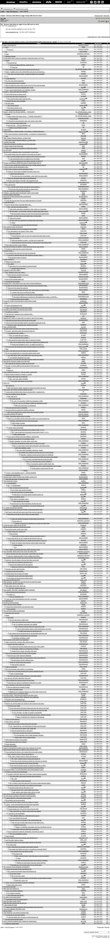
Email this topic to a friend (22, 9)
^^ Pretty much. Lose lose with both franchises (24, 225)
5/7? (7, 47)
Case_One (83, 701)
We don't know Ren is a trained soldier (23, 492)
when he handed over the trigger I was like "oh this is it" (27, 161)
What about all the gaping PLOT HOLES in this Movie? (19, 701)
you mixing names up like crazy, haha (16, 529)
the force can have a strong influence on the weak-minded (24, 676)
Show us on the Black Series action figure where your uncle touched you (28, 418)
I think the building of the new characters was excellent (21, 229)
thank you (10, 370)
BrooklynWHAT (83, 85)
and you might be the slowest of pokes (19, 687)
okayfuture (37, 2)
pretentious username (83, 54)
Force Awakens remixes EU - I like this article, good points (20, 372)
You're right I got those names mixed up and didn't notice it (28, 536)
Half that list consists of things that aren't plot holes (22, 724)
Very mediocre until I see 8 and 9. (13, 227)
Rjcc (2, 19)
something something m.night (21, 638)
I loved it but (7, 129)
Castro (83, 60)
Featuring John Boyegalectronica (15, 699)
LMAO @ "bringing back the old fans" (20, 662)
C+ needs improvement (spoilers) (13, 507)
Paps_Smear (83, 233)
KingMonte (83, 191)
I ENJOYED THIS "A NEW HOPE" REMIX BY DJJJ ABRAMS (21, 697)
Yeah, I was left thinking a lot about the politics (19, 308)
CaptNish (83, 103)
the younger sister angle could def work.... (20, 99)
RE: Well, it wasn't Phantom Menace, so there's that (20, 140)
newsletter (80, 2)
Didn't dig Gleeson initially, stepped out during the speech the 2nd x (27, 388)
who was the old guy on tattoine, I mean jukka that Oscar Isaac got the (24, 247)
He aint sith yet (12, 63)
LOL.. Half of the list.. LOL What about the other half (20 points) (28, 726)
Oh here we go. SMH (14, 706)
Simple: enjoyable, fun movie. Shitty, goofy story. (23, 441)
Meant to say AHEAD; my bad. (18, 128)
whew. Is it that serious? (12, 719)
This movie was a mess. (10, 481)
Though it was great (9, 142)
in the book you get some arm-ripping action (20, 576)
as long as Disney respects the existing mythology (20, 410)
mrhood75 (82, 105)
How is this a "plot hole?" (13, 721)
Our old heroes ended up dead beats (14, 611)
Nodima (83, 407)
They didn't (11, 264)
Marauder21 (83, 307)
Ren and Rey (14, 534)
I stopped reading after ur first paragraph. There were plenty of (27, 658)
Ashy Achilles (83, 51)
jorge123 (83, 606)
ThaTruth (83, 270)
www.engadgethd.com (12, 32)
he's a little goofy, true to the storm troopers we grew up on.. (23, 69)
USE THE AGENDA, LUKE (23, 448)
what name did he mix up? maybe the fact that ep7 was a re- (25, 538)
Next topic (106, 15)
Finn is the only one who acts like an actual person (23, 189)
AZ (83, 391)
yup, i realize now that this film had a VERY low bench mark (23, 549)
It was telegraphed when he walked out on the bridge (24, 159)
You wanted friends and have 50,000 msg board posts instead (40, 457)
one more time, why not (12, 613)
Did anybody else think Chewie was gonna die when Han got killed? (23, 558)
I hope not (14, 67)
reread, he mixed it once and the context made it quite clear (29, 543)
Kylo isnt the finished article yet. (15, 279)
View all (49, 41)
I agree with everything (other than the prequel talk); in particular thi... (25, 392)
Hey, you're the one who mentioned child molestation (29, 425)
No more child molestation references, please (30, 450)
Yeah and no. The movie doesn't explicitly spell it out (28, 494)
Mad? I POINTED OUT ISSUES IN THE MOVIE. (31, 717)
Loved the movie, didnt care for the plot (15, 525)
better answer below (19, 434)
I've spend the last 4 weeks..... (16, 333)
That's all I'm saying (15, 218)
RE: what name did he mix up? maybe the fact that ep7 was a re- (28, 540)
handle (55, 41)
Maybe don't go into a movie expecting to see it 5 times (45, 466)
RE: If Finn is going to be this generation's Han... (19, 169)
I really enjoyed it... (9, 259)
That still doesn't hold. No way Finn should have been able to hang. (31, 236)
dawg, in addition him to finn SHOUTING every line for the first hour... (25, 72)
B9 (83, 67)
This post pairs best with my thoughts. (16, 408)
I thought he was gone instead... (15, 571)
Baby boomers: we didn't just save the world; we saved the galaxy (22, 582)
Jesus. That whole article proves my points (18, 416)
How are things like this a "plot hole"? (22, 730)
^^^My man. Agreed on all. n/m (16, 588)
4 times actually (17, 545)
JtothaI (83, 669)
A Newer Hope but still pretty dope (13, 146)
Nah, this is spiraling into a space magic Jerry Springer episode (26, 412)
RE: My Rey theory (13, 105)
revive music (58, 2)
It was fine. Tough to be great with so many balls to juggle (20, 301)
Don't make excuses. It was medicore (16, 245)
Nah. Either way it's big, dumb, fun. (16, 586)
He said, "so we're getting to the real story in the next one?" (23, 366)
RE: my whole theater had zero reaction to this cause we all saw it (26, 156)
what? (7, 615)
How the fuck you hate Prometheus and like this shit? (26, 503)
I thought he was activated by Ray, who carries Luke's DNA (25, 121)
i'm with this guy (8, 601)
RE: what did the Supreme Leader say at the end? (20, 363)
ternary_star (83, 573)
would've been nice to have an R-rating (17, 573)
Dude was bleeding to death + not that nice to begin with (28, 240)
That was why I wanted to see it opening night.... (19, 314)
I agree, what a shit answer (15, 427)
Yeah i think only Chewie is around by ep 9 (20, 562)
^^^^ (7, 76)
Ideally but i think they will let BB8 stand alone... (25, 567)
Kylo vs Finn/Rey (14, 238)
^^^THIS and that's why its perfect (19, 299)
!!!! (6, 303)
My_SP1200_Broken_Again (83, 69)
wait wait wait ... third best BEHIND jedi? (19, 125)
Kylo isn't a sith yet (15, 233)
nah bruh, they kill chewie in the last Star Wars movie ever (22, 560)
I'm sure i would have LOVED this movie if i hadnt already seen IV (22, 163)
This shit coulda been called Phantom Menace (17, 191)
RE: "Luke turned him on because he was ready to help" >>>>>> (30, 432)
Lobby (3, 11)
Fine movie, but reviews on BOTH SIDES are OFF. (18, 389)
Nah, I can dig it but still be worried (17, 207)
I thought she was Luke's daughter (15, 101)
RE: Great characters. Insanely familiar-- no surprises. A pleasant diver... (26, 134)
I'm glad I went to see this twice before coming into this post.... (21, 328)
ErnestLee (83, 525)
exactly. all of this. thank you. (16, 644)
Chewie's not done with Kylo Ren (15, 569)
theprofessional (83, 619)
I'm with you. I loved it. (12, 312)
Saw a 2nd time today (10, 327)
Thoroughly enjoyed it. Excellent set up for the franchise (19, 144)
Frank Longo (82, 132)
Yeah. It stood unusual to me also (18, 488)
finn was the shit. (10, 184)
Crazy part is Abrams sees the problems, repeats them (23, 436)
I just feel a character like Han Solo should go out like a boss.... (26, 255)
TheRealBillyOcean (83, 182)
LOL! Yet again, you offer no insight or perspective (27, 712)
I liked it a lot (7, 198)
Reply (99, 36)
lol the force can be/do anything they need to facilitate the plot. (25, 671)
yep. (7, 136)
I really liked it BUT (9, 202)
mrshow (83, 150)
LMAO (7, 60)
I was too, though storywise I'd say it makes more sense (23, 556)
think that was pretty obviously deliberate (19, 655)
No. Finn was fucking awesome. (15, 81)
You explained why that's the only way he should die (20, 253)
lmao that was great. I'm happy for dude (17, 479)
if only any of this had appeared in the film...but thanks (21, 599)
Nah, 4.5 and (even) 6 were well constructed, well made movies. (31, 446)
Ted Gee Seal (83, 342)
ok (16, 547)
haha (7, 54)
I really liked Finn (10, 78)
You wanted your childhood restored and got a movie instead (36, 452)
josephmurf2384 (83, 142)
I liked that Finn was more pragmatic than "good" (20, 87)
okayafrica (23, 2)
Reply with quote (106, 36)
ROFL (26, 470)
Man (7, 349)
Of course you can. (15, 399)
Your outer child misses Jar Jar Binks (21, 381)
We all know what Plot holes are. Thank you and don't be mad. (29, 710)
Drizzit (83, 125)
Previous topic (99, 15)
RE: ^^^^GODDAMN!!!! (14, 485)
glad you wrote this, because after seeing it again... (20, 642)
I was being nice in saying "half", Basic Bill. (24, 728)
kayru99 (83, 58)
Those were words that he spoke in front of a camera (27, 622)
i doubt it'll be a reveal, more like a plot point (24, 651)
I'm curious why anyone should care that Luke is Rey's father (27, 646)
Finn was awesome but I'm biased (15, 83)
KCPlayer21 (83, 314)
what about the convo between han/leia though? (23, 266)
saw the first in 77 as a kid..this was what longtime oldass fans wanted (24, 359)
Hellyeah (83, 697)
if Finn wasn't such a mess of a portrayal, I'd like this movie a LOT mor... (24, 58)
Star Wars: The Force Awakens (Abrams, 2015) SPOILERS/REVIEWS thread (24, 41)
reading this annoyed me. (13, 475)
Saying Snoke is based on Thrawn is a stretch (19, 374)
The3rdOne (83, 62)
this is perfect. (12, 609)
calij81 (83, 527)
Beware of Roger (10, 56)
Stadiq (83, 604)
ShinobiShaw (83, 507)
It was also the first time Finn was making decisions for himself (23, 200)
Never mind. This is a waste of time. (25, 737)
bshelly (83, 202)
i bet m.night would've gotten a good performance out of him (34, 629)
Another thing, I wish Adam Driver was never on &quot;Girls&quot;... (23, 283)
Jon (83, 316)
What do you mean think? (13, 261)
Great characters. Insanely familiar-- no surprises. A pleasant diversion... (24, 131)
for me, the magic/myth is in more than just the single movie (23, 353)
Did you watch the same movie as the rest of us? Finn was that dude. (25, 85)
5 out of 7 (10, 49)
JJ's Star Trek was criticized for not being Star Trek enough (26, 220)
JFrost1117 (83, 699)
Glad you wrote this (11, 667)
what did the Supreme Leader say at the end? (17, 361)
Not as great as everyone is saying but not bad (17, 527)
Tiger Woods (83, 309)
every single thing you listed (21, 501)
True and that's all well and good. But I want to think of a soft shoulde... (29, 290)
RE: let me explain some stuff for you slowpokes (19, 669)
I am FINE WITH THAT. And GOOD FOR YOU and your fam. (25, 355)
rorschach (83, 251)
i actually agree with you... (18, 268)
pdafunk (83, 352)
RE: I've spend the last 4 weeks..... (20, 335)
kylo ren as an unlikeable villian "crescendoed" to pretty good (21, 152)
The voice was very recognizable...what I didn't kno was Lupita (29, 176)
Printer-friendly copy (8, 9)
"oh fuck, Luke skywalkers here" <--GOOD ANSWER (21, 473)
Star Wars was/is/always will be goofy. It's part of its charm (28, 443)
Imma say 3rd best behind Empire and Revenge (17, 196)
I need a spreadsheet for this (14, 305)
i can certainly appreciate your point (19, 357)
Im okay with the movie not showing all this (16, 693)
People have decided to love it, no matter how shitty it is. (28, 344)
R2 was (8, 114)
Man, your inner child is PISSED (18, 379)
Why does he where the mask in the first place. (26, 733)
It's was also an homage (13, 281)
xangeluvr (83, 261)
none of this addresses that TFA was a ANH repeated (21, 653)
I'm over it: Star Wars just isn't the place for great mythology (21, 351)
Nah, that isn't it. (12, 396)
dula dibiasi (83, 184)
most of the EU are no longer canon (16, 94)
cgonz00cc (83, 474)
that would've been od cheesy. (18, 257)
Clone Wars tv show (15, 277)
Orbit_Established (83, 89)
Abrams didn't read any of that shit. (18, 376)
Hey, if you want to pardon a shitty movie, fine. (41, 464)
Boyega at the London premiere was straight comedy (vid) (20, 477)
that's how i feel (10, 316)
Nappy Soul (83, 56)
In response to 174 (12, 25)
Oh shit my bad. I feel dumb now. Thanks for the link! (23, 325)
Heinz (83, 80)
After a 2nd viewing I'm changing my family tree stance (21, 148)
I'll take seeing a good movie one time (42, 468)
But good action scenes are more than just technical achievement (30, 213)
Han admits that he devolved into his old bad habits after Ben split (28, 633)
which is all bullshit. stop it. (17, 497)
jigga (83, 82)
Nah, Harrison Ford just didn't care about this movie (29, 626)
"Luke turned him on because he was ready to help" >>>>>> (27, 430)
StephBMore (83, 120)
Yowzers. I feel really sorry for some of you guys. (24, 421)
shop (69, 2)
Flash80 (83, 71)
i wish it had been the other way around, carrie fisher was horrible (24, 554)
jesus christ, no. (17, 521)
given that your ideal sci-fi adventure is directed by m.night (24, 682)
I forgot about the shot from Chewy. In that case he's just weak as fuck (32, 242)
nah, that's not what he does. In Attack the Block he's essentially (26, 74)
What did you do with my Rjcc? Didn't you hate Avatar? (23, 514)
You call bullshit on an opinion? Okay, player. (20, 231)
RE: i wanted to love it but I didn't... (16, 272)
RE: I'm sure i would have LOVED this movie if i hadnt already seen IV (26, 165)
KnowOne (82, 92)
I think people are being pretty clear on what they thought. (24, 340)
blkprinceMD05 (83, 76)
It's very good (7, 150)
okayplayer (10, 2)
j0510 (83, 322)
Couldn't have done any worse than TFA (30, 631)
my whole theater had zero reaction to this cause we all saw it (23, 154)
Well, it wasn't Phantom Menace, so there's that (17, 138)
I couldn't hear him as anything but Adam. (23, 292)
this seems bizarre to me (15, 108)
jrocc (83, 109)
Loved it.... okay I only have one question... (16, 92)
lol (6, 52)
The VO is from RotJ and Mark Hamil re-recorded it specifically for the (25, 323)
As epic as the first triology (11, 602)
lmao (9, 368)
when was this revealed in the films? (18, 275)
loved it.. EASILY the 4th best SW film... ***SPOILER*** (19, 112)
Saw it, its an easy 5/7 (10, 45)
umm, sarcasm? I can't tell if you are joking (18, 685)
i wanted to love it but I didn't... (12, 270)
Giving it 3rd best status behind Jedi (16, 123)
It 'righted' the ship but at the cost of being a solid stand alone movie (23, 509)
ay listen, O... (11, 594)
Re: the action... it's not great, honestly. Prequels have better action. (29, 211)
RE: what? (11, 617)
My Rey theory (10, 103)
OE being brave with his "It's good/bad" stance (21, 439)
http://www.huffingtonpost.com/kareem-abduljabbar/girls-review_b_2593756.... (35, 297)
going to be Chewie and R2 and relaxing (21, 564)
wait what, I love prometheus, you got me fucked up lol (28, 506)
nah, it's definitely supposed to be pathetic (25, 624)
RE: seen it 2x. (10, 385)
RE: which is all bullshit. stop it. (20, 499)
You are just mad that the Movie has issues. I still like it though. (33, 715)
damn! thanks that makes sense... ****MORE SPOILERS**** (25, 116)
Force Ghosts (14, 119)
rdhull (83, 47)
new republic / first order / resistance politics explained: (19, 590)
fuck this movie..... (9, 251)
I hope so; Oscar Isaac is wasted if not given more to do (23, 171)
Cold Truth (83, 227)
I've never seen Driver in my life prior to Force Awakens (27, 294)
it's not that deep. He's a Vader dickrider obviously (29, 735)
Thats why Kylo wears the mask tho (18, 288)
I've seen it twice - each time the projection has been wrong (20, 695)
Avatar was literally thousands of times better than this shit (27, 519)
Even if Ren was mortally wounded (21, 490)
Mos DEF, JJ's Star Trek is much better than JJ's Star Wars (24, 216)
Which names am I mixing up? (16, 531)
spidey (83, 165)
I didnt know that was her (17, 174)
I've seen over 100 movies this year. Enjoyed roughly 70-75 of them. (25, 347)
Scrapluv (83, 337)
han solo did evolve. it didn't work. (19, 620)
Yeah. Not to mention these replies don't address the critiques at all (29, 342)
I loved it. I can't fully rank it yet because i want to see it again (21, 193)
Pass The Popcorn (12, 11)
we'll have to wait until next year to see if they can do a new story (24, 512)
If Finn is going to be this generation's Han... (16, 167)
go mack (83, 78)
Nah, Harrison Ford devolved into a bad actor (24, 635)
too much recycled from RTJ (12, 580)
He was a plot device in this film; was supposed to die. (23, 180)
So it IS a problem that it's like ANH (16, 394)
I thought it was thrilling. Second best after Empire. (18, 309)
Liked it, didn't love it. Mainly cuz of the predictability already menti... (23, 182)
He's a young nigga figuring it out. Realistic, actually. (20, 90)
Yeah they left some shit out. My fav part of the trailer (21, 320)
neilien (83, 361)
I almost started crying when (12, 194)
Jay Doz (83, 94)
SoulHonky (83, 180)
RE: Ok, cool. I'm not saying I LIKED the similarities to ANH (30, 403)
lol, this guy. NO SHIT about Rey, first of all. (18, 678)
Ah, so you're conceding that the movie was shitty (38, 459)
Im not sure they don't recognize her (16, 96)
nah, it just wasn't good (16, 689)
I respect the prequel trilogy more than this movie (20, 607)
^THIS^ (13, 223)
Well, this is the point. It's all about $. (25, 405)
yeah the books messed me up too (15, 110)
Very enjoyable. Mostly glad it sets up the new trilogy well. (20, 551)
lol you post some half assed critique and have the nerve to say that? (29, 708)
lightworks (83, 318)
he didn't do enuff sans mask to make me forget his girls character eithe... (27, 285)
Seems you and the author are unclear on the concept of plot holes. (25, 703)
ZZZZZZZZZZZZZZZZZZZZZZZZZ (15, 592)
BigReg (82, 264)
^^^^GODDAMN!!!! (11, 483)
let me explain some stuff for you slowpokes (16, 640)
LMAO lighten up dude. (18, 423)
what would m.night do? (18, 664)
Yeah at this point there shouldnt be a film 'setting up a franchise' (28, 209)
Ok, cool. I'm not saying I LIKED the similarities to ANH (27, 401)
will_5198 (83, 136)
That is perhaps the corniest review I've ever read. (20, 680)
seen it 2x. (7, 383)
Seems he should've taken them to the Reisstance (22, 178)
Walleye (83, 582)
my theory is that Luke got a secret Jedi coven (19, 249)
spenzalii (83, 138)
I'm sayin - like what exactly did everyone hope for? (20, 331)
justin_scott (83, 580)
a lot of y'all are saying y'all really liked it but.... (19, 204)
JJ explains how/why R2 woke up (13, 414)
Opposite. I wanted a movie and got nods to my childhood (37, 455)
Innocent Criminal (83, 45)
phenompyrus (83, 571)
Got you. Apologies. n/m (16, 597)
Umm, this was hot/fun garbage (12, 604)
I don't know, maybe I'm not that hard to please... (25, 649)
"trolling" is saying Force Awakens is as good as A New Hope (32, 523)
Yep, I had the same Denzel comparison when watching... (24, 187)
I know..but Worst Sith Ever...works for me (22, 65)
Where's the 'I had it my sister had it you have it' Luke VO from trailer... (24, 318)
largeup (48, 2)
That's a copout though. (17, 673)
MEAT (83, 133)
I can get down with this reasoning (13, 583)
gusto (83, 215)
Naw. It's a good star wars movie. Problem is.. (39, 461)
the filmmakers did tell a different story (23, 660)
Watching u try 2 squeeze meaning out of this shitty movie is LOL (27, 692)
